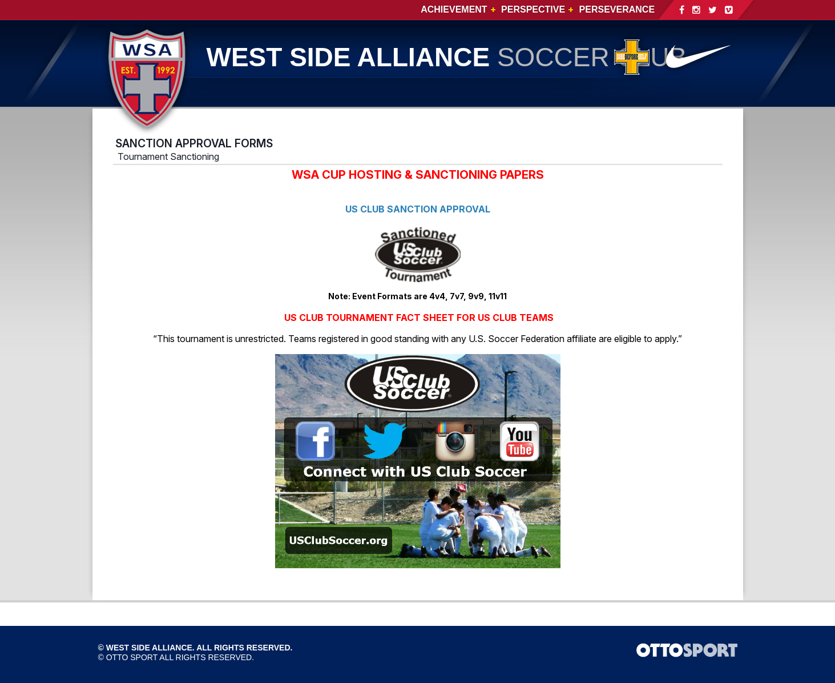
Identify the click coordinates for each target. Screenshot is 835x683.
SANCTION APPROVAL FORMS (194, 143)
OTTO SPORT (132, 657)
